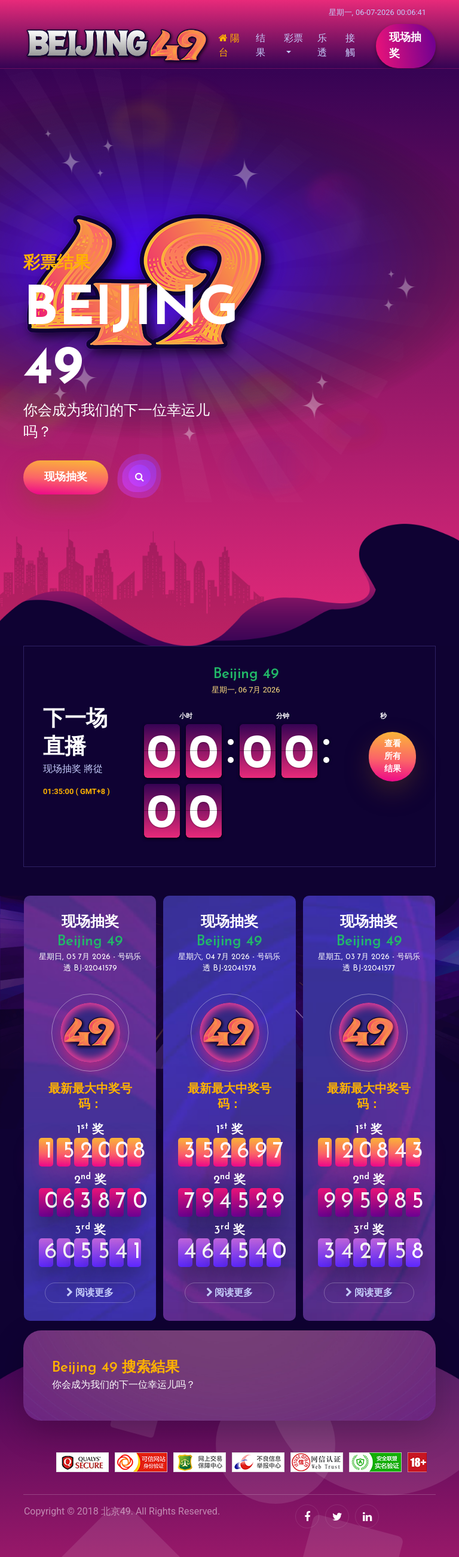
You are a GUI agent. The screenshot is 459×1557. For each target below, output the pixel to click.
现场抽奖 (65, 477)
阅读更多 (90, 1292)
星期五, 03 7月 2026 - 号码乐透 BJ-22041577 (369, 962)
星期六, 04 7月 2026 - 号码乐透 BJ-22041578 (229, 962)
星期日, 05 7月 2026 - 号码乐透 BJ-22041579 (90, 962)
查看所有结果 (392, 757)
